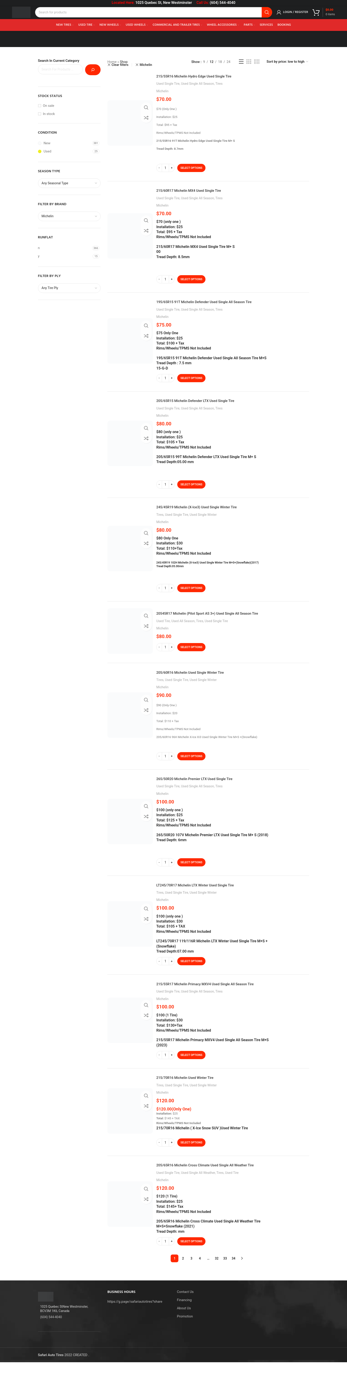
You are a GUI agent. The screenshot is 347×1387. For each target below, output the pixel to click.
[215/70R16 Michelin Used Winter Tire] (130, 1133)
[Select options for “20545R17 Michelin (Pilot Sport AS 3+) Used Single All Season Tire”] (191, 658)
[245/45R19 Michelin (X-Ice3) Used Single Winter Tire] (130, 557)
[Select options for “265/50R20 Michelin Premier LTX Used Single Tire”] (191, 878)
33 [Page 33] (225, 1283)
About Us (184, 1333)
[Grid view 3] (248, 62)
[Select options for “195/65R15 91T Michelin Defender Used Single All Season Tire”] (191, 383)
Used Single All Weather (198, 1197)
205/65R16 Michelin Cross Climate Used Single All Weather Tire (219, 1189)
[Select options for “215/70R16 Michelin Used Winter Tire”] (191, 1165)
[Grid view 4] (256, 62)
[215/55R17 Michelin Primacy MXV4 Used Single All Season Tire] (130, 1040)
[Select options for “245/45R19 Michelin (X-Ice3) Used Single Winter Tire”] (191, 597)
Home (112, 62)
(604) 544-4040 (222, 2)
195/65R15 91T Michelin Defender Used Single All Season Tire (218, 306)
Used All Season (183, 632)
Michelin (162, 91)
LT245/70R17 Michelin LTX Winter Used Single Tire (206, 903)
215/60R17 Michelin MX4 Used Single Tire (198, 192)
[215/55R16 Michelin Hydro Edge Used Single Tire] (130, 123)
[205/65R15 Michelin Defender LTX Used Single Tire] (130, 450)
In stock (49, 114)
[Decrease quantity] (159, 168)
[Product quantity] (165, 168)
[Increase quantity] (172, 168)
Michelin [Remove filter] (146, 65)
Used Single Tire (168, 83)
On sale (48, 106)
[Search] (159, 16)
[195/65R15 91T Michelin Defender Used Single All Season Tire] (130, 345)
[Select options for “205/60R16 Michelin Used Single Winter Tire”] (191, 770)
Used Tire (163, 632)
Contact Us (185, 1317)
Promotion (185, 1341)
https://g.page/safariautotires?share (134, 1326)
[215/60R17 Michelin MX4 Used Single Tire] (130, 238)
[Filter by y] (65, 256)
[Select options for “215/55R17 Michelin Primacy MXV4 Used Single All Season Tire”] (191, 1075)
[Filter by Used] (65, 151)
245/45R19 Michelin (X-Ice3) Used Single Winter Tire (208, 516)
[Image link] (46, 1321)
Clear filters (119, 64)
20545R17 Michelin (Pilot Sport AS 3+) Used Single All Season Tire (222, 624)
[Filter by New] (64, 143)
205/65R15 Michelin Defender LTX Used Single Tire (207, 407)
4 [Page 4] (200, 1283)
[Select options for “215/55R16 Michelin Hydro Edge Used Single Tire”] (191, 168)
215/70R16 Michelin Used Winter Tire (193, 1100)
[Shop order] (287, 61)
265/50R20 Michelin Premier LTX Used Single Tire (205, 794)
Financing (184, 1325)
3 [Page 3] (191, 1283)
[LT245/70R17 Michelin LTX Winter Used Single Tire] (130, 942)
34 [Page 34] (233, 1283)
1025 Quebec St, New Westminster (163, 2)
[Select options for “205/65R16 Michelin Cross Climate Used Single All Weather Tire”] (191, 1266)
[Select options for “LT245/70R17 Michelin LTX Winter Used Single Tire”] (191, 979)
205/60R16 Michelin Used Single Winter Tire (200, 685)
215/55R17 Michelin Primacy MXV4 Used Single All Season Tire (219, 1004)
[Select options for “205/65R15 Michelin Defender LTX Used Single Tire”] (191, 491)
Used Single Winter (203, 523)
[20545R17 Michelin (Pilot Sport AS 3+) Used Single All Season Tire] (130, 642)
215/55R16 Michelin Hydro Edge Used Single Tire (205, 76)
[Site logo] (26, 16)
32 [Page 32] (216, 1283)
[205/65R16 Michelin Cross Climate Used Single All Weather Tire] (130, 1229)
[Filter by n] (64, 248)
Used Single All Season (197, 83)
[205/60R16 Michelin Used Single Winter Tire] (130, 728)
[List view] (241, 62)
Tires (219, 83)
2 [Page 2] (183, 1283)
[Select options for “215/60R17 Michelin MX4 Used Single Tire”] (191, 281)
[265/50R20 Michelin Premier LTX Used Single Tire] (130, 837)
